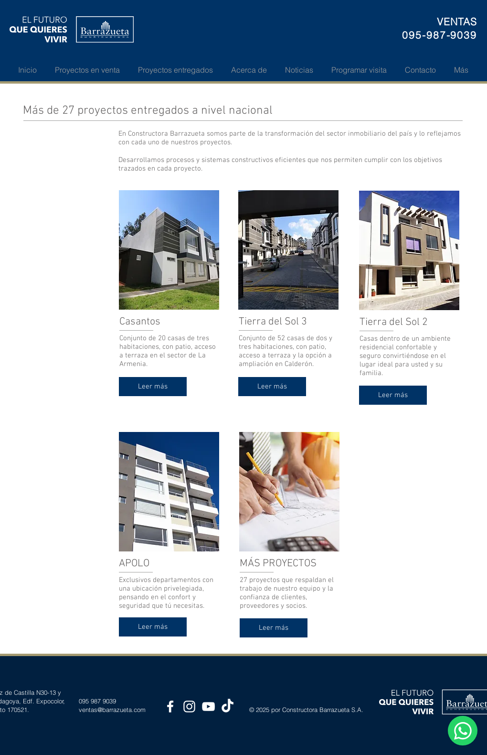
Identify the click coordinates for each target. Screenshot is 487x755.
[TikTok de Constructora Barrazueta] (227, 706)
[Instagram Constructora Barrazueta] (189, 706)
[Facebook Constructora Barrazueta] (170, 706)
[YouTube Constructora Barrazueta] (208, 706)
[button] (87, 70)
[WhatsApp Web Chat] (462, 730)
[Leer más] (153, 386)
